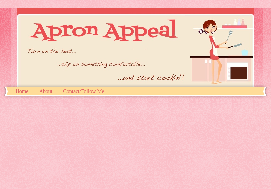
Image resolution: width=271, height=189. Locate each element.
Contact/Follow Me (83, 91)
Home (22, 91)
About (45, 91)
